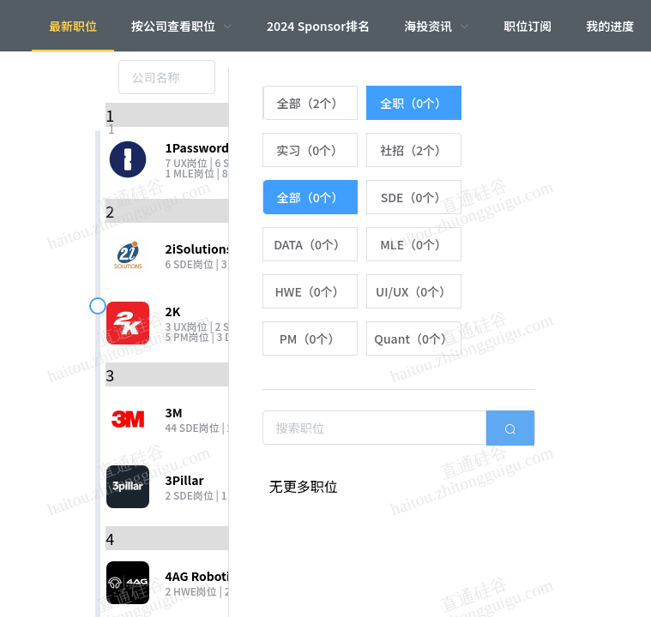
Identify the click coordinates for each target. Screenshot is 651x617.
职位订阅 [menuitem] (527, 25)
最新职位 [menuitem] (73, 25)
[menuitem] (182, 25)
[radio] (310, 103)
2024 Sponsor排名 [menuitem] (318, 25)
